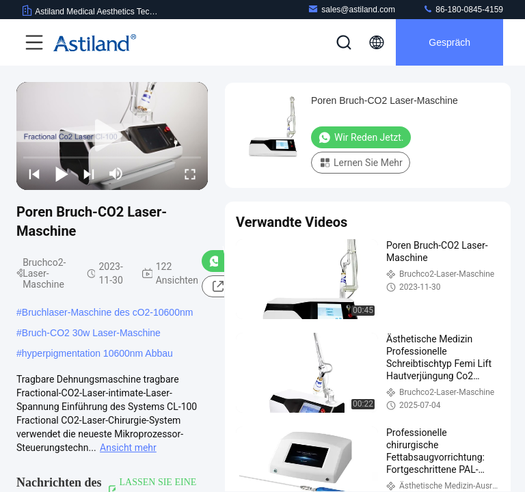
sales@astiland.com (351, 9)
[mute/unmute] (116, 173)
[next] (89, 173)
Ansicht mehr (128, 447)
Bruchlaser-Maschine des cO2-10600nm (107, 312)
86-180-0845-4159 (462, 9)
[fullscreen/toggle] (190, 173)
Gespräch (449, 42)
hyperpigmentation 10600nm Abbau (97, 353)
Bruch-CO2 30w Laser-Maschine (91, 332)
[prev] (34, 173)
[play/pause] (61, 173)
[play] (112, 136)
